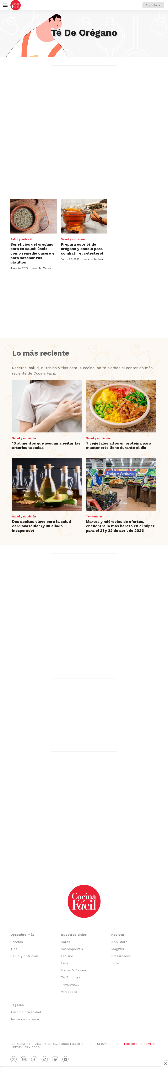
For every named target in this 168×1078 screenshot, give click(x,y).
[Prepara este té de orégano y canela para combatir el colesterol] (84, 216)
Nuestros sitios (74, 935)
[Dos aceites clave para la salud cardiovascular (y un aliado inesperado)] (47, 484)
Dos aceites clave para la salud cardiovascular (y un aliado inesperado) (41, 526)
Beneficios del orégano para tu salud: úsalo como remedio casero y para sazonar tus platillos (32, 253)
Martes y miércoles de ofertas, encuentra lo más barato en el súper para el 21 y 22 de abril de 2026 (120, 526)
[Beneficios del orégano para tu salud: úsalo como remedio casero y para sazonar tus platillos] (33, 216)
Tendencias (94, 516)
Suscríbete (153, 5)
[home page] (15, 5)
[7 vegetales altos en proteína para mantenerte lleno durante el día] (121, 406)
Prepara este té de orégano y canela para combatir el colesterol (82, 248)
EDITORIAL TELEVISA (139, 1044)
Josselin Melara (42, 268)
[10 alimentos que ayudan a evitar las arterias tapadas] (47, 406)
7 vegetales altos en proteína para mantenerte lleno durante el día (118, 445)
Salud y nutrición (22, 239)
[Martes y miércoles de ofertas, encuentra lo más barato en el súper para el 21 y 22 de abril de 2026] (121, 484)
